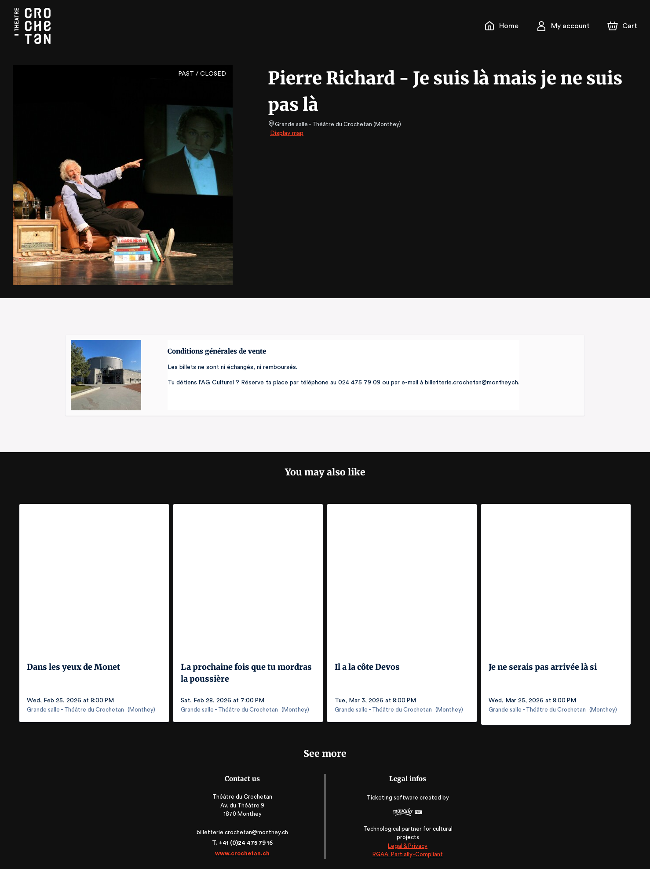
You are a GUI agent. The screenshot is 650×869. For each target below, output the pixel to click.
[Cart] (623, 26)
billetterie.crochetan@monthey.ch (244, 829)
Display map (287, 133)
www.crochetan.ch (244, 850)
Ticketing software (392, 797)
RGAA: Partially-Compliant (405, 851)
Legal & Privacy (406, 843)
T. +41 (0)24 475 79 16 (244, 839)
